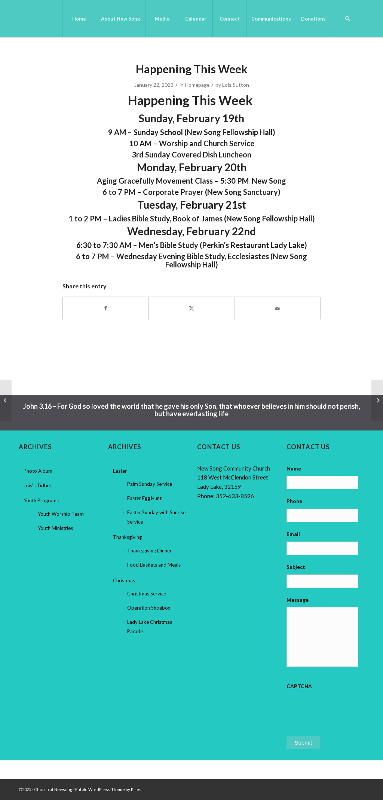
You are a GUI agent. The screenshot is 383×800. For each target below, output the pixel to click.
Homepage (197, 85)
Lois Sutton (235, 85)
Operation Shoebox (149, 608)
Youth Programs (41, 500)
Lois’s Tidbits (38, 485)
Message (298, 600)
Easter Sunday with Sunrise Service (156, 517)
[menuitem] (79, 18)
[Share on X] (191, 308)
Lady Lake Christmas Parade (149, 626)
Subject (296, 567)
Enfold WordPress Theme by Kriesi (109, 789)
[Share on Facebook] (105, 308)
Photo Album (38, 471)
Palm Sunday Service (149, 484)
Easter (120, 471)
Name (294, 468)
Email (293, 534)
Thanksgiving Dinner (149, 551)
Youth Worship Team (61, 514)
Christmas (124, 580)
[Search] (347, 18)
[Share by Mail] (277, 308)
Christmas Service (146, 594)
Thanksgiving (127, 537)
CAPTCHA (299, 686)
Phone (294, 501)
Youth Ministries (55, 528)
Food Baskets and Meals (154, 565)
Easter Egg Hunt (144, 498)
